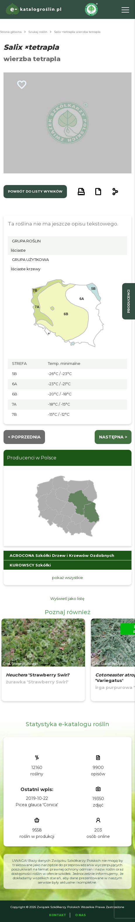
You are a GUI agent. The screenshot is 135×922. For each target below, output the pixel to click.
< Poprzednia (24, 437)
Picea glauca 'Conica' (36, 804)
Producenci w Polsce (31, 458)
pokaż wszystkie (67, 577)
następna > (113, 437)
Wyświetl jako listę (67, 598)
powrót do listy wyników (35, 191)
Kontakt (57, 915)
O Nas (80, 915)
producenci (129, 301)
